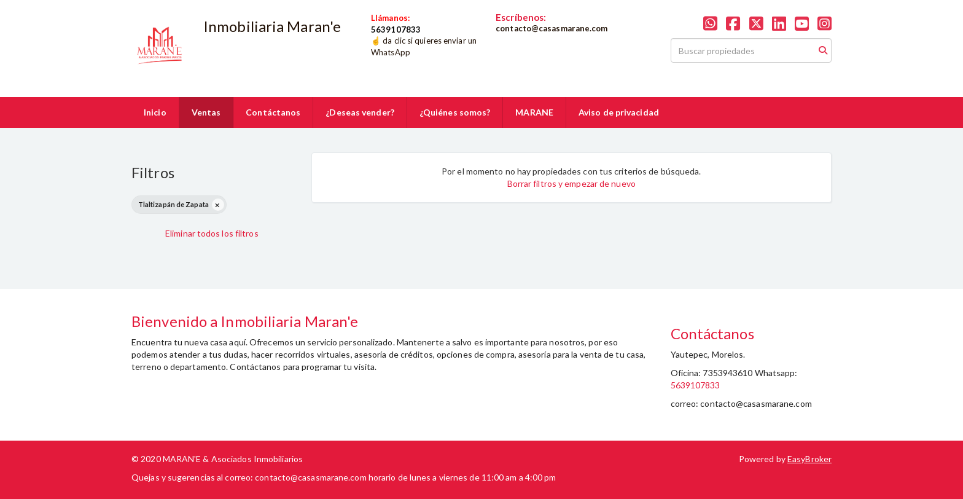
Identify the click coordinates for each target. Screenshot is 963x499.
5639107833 (695, 385)
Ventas (206, 112)
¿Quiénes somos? (455, 112)
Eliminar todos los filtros (212, 233)
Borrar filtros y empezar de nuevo (571, 183)
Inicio (155, 112)
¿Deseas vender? (360, 112)
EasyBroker (809, 459)
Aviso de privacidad (619, 112)
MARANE (534, 112)
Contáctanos (273, 112)
